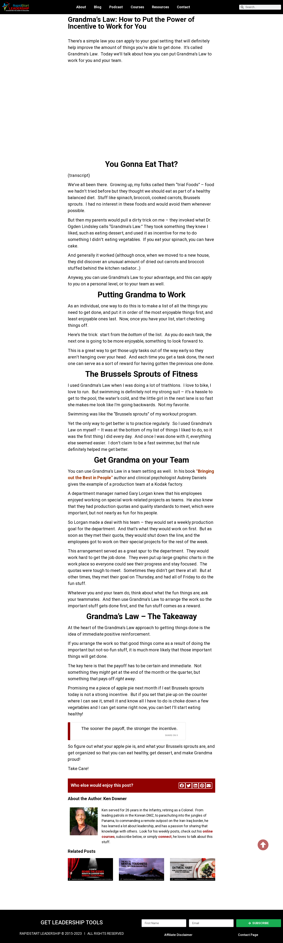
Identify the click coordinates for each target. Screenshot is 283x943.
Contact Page (248, 935)
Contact (183, 7)
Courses (137, 7)
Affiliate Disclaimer (178, 935)
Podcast (116, 7)
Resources (160, 7)
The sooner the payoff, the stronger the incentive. (129, 728)
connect (165, 837)
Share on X (171, 735)
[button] (182, 785)
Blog (97, 7)
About (81, 7)
